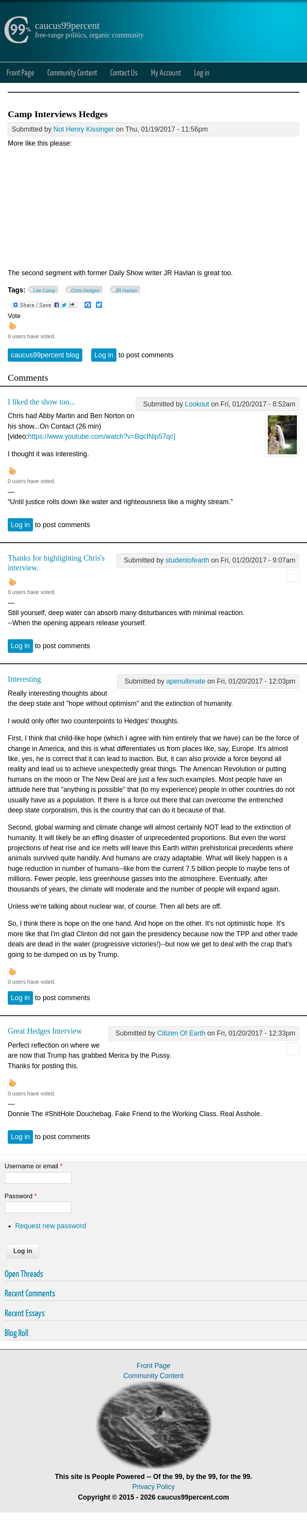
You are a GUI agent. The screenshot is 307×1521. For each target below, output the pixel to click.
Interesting (24, 679)
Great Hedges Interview (45, 1031)
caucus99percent (67, 25)
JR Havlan (126, 291)
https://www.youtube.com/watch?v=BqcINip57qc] (101, 436)
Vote (14, 315)
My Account (166, 72)
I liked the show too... (41, 401)
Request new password (50, 1226)
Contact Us (124, 72)
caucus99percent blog (45, 355)
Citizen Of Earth (181, 1033)
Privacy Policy (153, 1487)
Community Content (72, 72)
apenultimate (185, 681)
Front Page (20, 72)
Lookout (197, 404)
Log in (201, 72)
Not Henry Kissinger (84, 129)
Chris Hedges (85, 291)
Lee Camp (44, 291)
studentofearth (187, 560)
